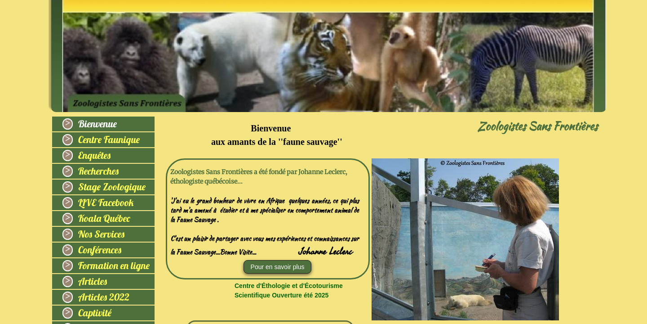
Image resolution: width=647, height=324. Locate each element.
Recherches (98, 171)
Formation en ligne (114, 265)
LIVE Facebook (105, 202)
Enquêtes (94, 155)
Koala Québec (104, 218)
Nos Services (101, 234)
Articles (92, 281)
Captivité (94, 312)
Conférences (99, 249)
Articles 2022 (103, 297)
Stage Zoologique (112, 186)
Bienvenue (97, 123)
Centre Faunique (109, 139)
